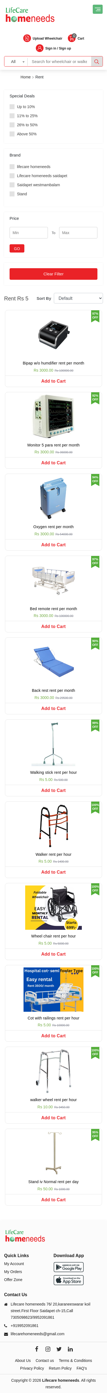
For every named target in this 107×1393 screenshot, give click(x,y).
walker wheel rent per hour (53, 1100)
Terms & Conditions (75, 1360)
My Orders (13, 1271)
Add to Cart (53, 381)
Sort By (44, 298)
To (54, 233)
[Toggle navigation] (98, 9)
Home (26, 77)
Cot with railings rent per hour (53, 1018)
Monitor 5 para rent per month (53, 445)
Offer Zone (13, 1279)
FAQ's (82, 1368)
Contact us (45, 1360)
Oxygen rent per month (53, 527)
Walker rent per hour (53, 854)
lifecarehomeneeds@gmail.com (37, 1334)
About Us (23, 1360)
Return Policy (60, 1368)
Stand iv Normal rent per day (53, 1182)
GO (17, 248)
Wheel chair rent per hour (53, 936)
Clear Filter (53, 274)
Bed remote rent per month (53, 609)
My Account (14, 1264)
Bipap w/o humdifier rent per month (53, 363)
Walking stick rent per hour (53, 772)
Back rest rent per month (53, 690)
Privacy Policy (32, 1368)
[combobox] (16, 61)
